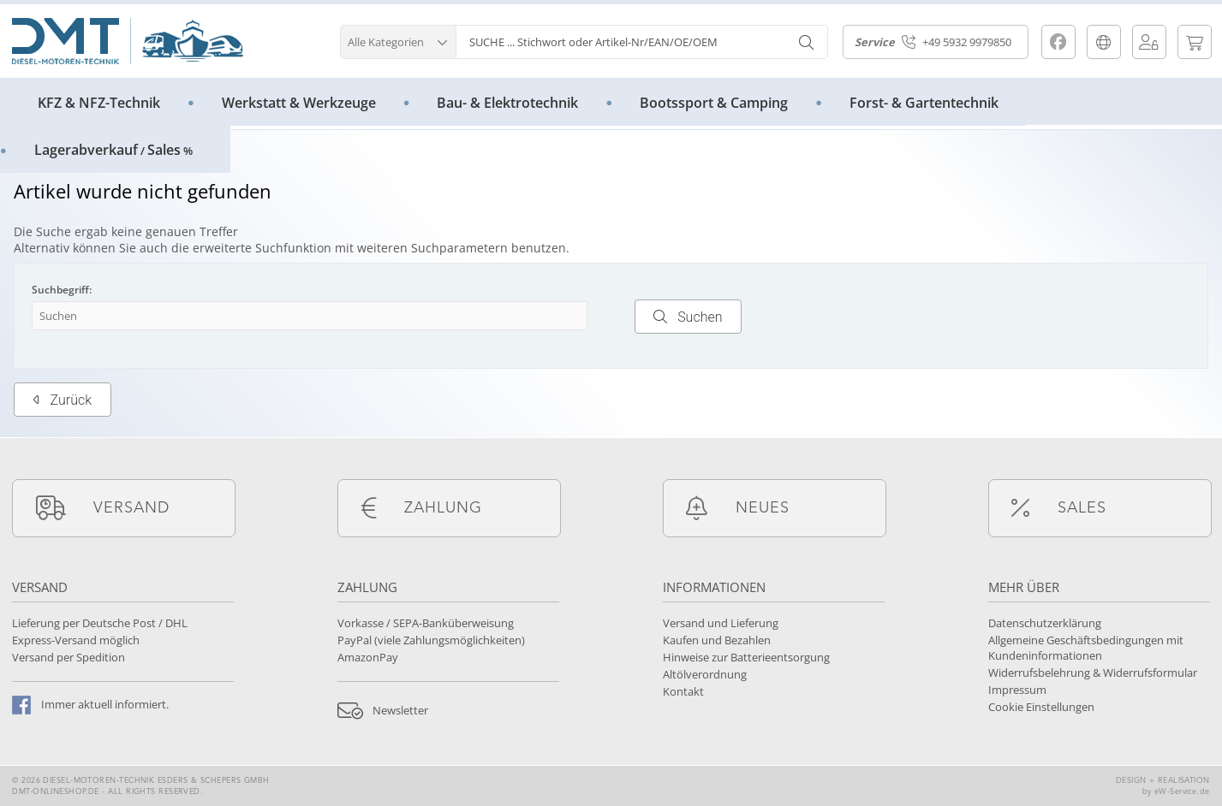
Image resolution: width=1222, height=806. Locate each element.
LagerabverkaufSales (113, 149)
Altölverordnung (705, 674)
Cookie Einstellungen (1041, 706)
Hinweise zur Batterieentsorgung (746, 657)
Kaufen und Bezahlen (717, 640)
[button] (398, 40)
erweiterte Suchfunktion (262, 248)
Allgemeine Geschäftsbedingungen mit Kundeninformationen (1085, 647)
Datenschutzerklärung (1044, 623)
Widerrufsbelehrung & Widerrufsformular (1092, 672)
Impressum (1017, 689)
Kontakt (683, 691)
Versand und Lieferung (720, 623)
